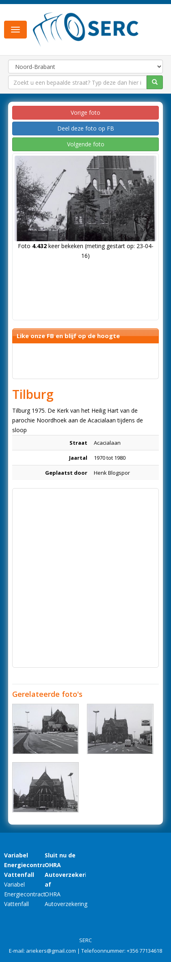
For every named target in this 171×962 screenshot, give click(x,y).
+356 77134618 (144, 950)
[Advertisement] (85, 578)
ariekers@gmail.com (51, 950)
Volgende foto (85, 144)
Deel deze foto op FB (85, 128)
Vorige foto (85, 112)
